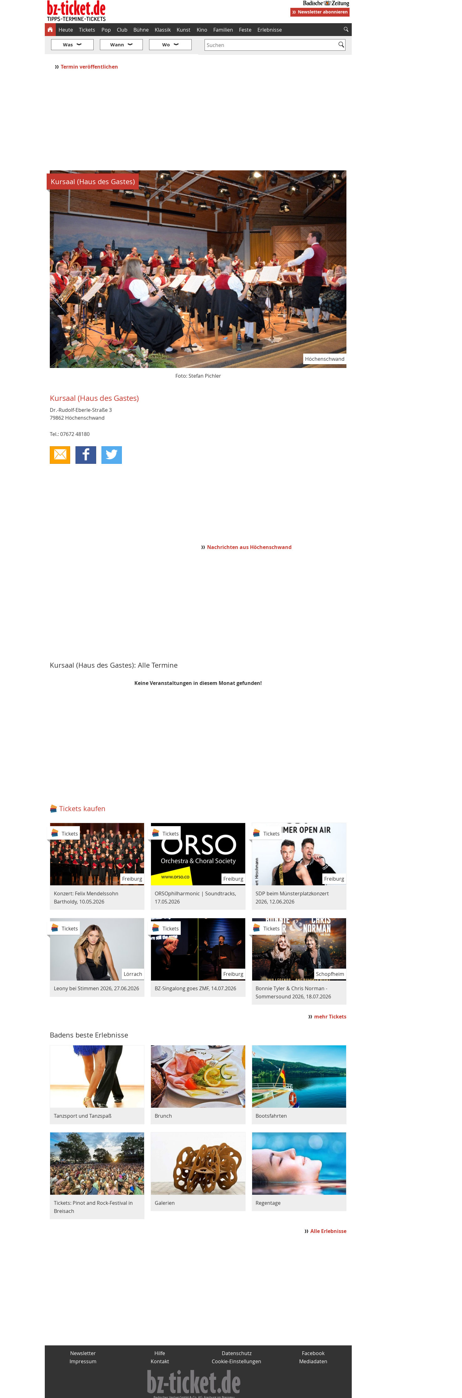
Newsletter (83, 1334)
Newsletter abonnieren (323, 12)
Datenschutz (237, 1334)
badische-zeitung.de (124, 1390)
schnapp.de (168, 1390)
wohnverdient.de (230, 1390)
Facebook (313, 1334)
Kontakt (160, 1342)
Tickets (87, 29)
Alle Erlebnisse (328, 1212)
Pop (106, 29)
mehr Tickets (330, 997)
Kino (202, 29)
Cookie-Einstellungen (236, 1342)
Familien (223, 29)
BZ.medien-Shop (275, 1390)
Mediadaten (313, 1342)
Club (122, 29)
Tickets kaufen (82, 790)
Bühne (141, 29)
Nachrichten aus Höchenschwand (249, 528)
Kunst (183, 29)
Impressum (83, 1342)
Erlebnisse (269, 29)
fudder (196, 1390)
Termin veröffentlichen (90, 47)
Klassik (163, 29)
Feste (245, 29)
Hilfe (159, 1334)
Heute (66, 29)
